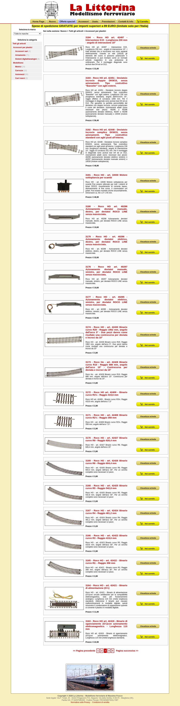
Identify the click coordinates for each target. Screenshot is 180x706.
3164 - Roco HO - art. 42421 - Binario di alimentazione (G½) (106, 586)
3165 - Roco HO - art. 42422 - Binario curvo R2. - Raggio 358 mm (106, 561)
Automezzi (20, 74)
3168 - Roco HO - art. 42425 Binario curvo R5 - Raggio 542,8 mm (106, 486)
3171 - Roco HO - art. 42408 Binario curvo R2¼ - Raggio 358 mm (106, 416)
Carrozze (19, 70)
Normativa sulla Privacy (80, 702)
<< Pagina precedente (84, 650)
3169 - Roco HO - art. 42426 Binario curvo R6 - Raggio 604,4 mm (106, 462)
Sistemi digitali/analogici (26, 59)
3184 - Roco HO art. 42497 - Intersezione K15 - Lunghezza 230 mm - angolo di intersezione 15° (106, 40)
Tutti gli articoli (19, 44)
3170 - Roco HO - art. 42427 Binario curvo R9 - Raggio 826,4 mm (106, 439)
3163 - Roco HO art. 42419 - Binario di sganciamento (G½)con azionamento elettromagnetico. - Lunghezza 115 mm (106, 625)
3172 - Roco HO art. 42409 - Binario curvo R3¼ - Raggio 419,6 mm (106, 393)
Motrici (18, 67)
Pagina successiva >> (127, 650)
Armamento (20, 55)
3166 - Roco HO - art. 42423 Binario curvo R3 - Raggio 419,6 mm (106, 536)
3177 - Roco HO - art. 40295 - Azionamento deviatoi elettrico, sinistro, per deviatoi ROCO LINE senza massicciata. (106, 301)
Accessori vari (21, 51)
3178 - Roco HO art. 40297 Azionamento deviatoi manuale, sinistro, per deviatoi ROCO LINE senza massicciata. (106, 270)
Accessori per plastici (22, 47)
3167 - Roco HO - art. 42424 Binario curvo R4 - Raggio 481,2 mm (106, 511)
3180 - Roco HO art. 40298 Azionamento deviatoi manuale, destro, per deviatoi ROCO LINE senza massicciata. (106, 210)
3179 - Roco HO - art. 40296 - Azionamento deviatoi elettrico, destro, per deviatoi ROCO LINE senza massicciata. (106, 240)
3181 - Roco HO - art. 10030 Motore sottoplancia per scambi (106, 176)
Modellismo (18, 63)
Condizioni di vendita (100, 702)
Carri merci (20, 78)
